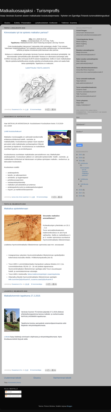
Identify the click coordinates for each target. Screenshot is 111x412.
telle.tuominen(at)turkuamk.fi (19, 279)
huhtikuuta (84, 179)
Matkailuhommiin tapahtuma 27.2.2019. (22, 296)
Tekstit (8, 392)
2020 (81, 157)
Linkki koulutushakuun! (13, 131)
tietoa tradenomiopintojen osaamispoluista (44, 274)
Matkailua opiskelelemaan (16, 208)
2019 (81, 160)
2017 (81, 193)
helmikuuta (84, 184)
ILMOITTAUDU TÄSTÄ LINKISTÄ (38, 68)
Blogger (69, 406)
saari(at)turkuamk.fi (45, 279)
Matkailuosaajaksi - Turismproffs (29, 10)
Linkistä (7, 337)
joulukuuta (84, 163)
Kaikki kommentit (12, 396)
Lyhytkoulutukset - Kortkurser (46, 23)
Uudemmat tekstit (12, 378)
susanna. (34, 279)
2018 (81, 190)
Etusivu (7, 23)
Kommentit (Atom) (14, 382)
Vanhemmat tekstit (62, 378)
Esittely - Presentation (22, 23)
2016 (81, 196)
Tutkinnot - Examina (69, 23)
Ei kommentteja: (36, 109)
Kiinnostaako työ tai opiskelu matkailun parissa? (26, 32)
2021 (81, 154)
